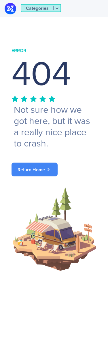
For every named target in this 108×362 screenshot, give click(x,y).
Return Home (35, 169)
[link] (54, 169)
